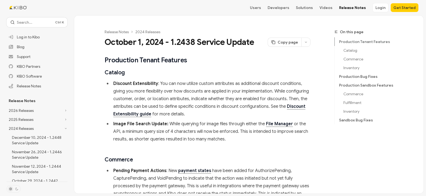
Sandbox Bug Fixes (356, 120)
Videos (326, 7)
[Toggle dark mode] (14, 189)
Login (380, 7)
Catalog (350, 50)
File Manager (279, 124)
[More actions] (306, 42)
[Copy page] (284, 42)
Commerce (353, 59)
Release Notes (352, 7)
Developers (278, 7)
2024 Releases (147, 31)
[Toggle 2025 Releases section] (37, 119)
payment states (194, 170)
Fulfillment (352, 102)
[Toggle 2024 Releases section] (37, 128)
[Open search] (37, 22)
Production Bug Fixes (358, 76)
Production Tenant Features (364, 41)
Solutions (304, 7)
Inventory (351, 67)
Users (255, 7)
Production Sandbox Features (366, 85)
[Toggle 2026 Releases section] (37, 110)
